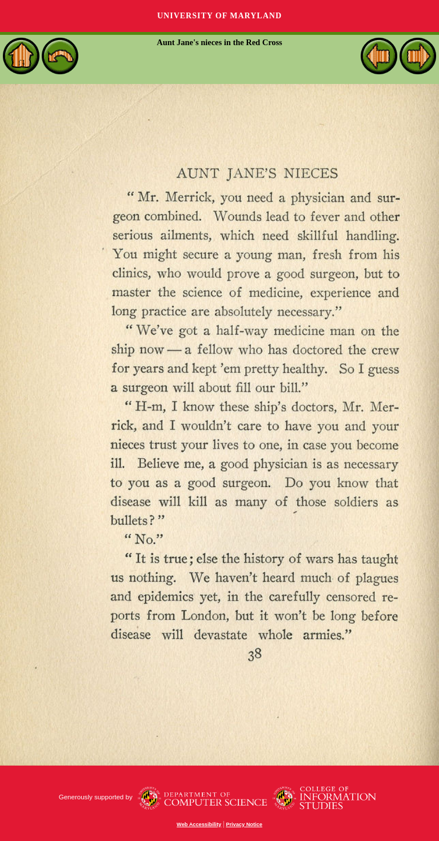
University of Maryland (219, 15)
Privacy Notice (244, 824)
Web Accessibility (199, 824)
